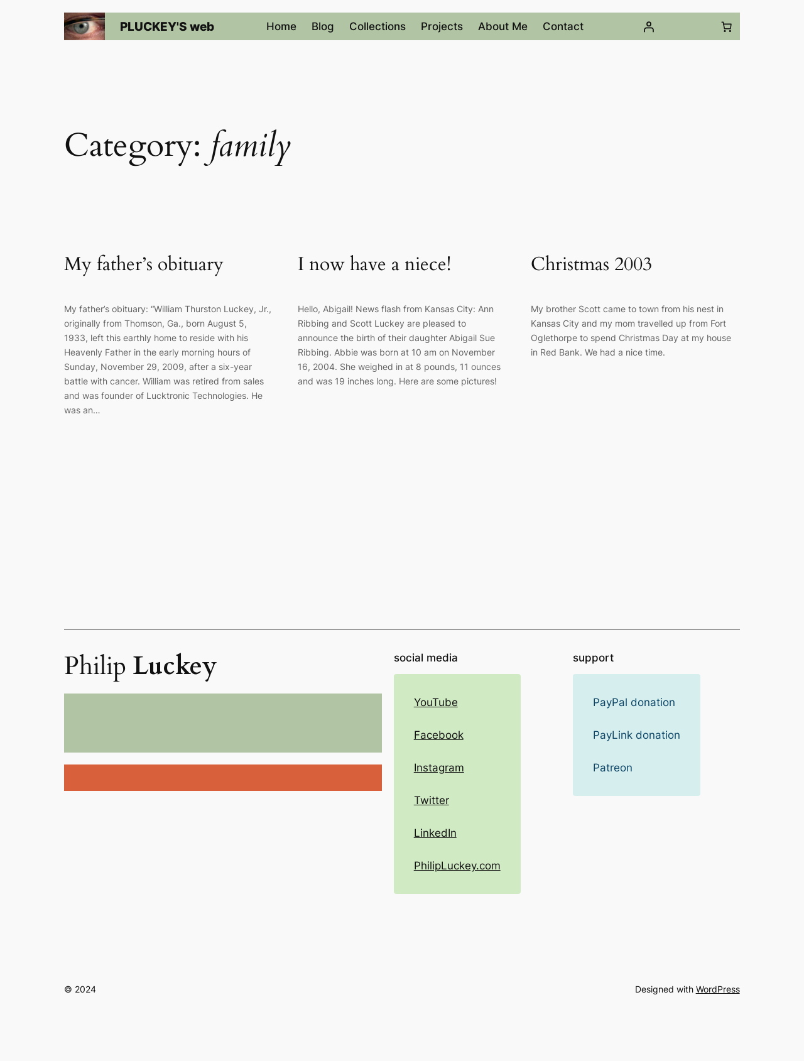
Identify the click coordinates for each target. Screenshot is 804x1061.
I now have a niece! (374, 265)
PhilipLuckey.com (457, 865)
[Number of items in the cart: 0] (727, 26)
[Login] (648, 26)
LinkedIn (435, 833)
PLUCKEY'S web (167, 26)
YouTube (436, 702)
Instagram (439, 767)
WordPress (718, 989)
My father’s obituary (144, 265)
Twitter (431, 800)
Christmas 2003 (591, 265)
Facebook (439, 735)
